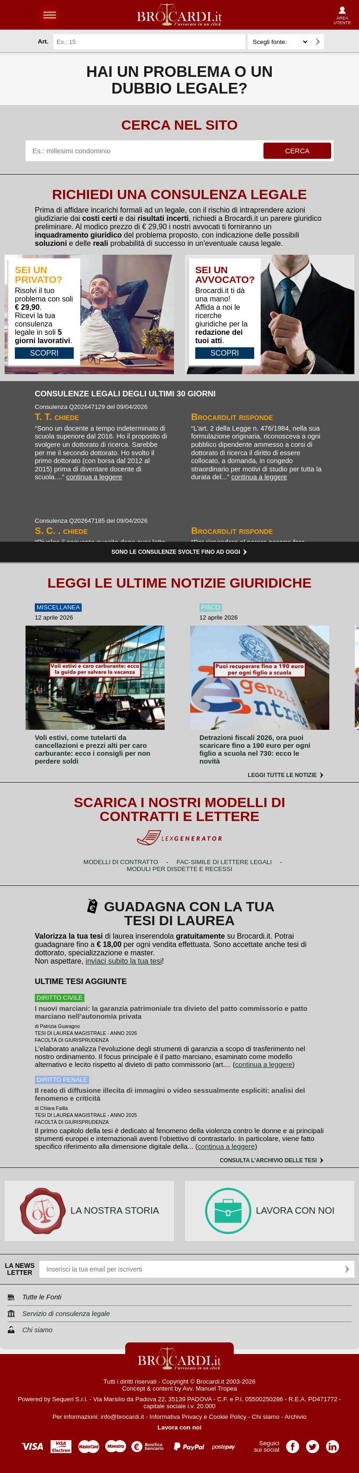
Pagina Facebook (292, 1443)
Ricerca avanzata (335, 41)
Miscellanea (58, 607)
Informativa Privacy (175, 1416)
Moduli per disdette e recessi (179, 868)
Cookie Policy (227, 1416)
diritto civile (60, 997)
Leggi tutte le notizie (282, 775)
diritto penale (62, 1079)
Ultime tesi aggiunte (81, 981)
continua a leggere (94, 477)
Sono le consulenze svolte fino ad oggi (175, 552)
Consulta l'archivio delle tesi (268, 1160)
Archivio (295, 1416)
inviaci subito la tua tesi (123, 961)
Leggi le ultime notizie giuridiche (179, 582)
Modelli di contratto (120, 862)
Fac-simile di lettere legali (224, 862)
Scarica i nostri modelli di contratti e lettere (179, 809)
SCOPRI (44, 353)
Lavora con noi (180, 1427)
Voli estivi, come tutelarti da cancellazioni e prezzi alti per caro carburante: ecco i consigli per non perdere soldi (92, 749)
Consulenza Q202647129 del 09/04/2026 (91, 406)
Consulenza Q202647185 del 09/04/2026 (91, 520)
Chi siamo (265, 1416)
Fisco (210, 607)
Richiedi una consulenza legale (179, 194)
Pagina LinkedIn (332, 1443)
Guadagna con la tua (189, 913)
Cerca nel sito (179, 124)
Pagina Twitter (312, 1443)
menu (49, 15)
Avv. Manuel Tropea (210, 1388)
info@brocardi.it (122, 1416)
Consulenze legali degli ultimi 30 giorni (125, 393)
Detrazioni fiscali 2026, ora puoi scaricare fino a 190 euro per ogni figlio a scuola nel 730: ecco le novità (254, 749)
